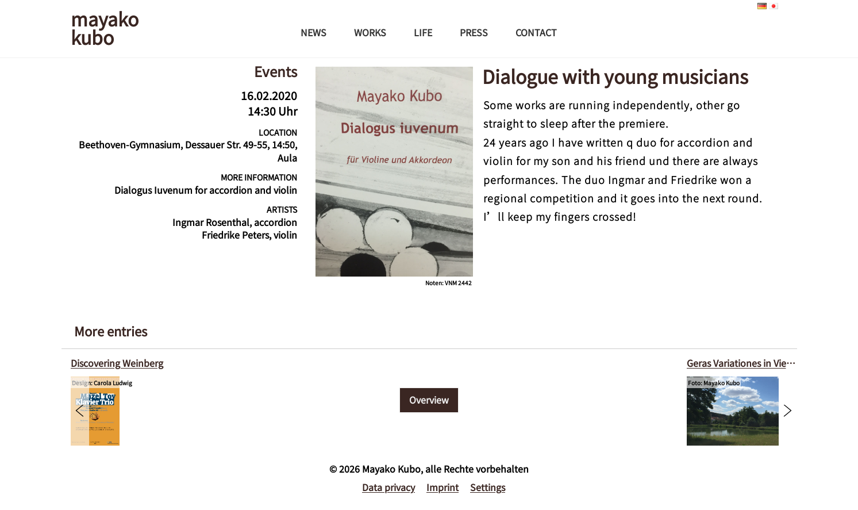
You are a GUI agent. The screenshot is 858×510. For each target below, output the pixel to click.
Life (423, 32)
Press (474, 32)
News (313, 32)
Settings (487, 487)
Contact (536, 32)
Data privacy (388, 487)
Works (370, 32)
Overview (429, 400)
